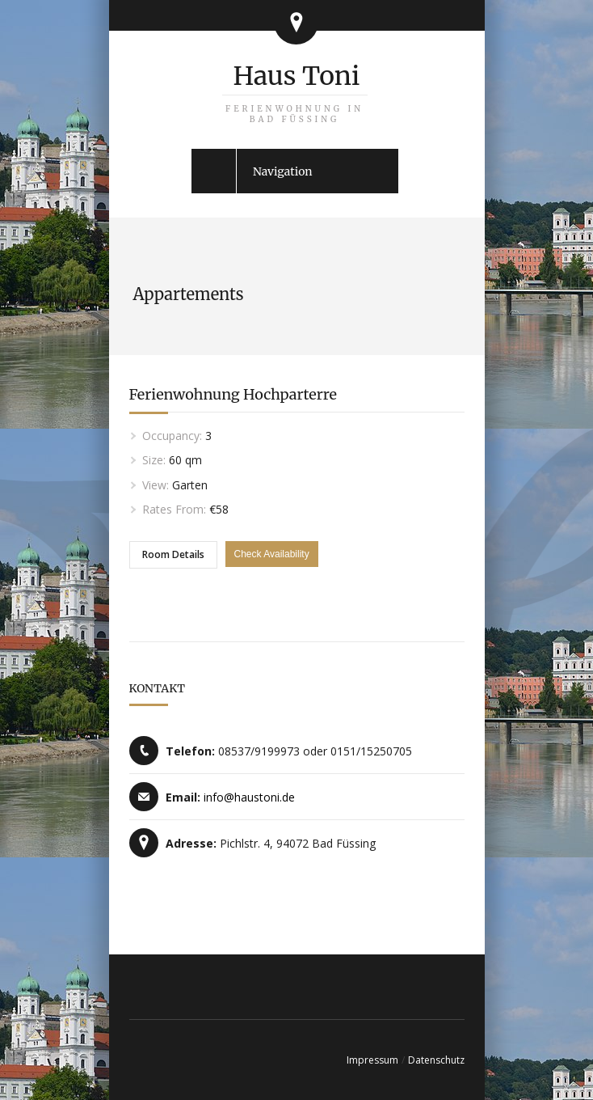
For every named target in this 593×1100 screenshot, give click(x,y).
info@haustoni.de (249, 797)
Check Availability (271, 554)
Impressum (372, 1060)
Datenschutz (436, 1060)
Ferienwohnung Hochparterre (233, 394)
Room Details (173, 554)
